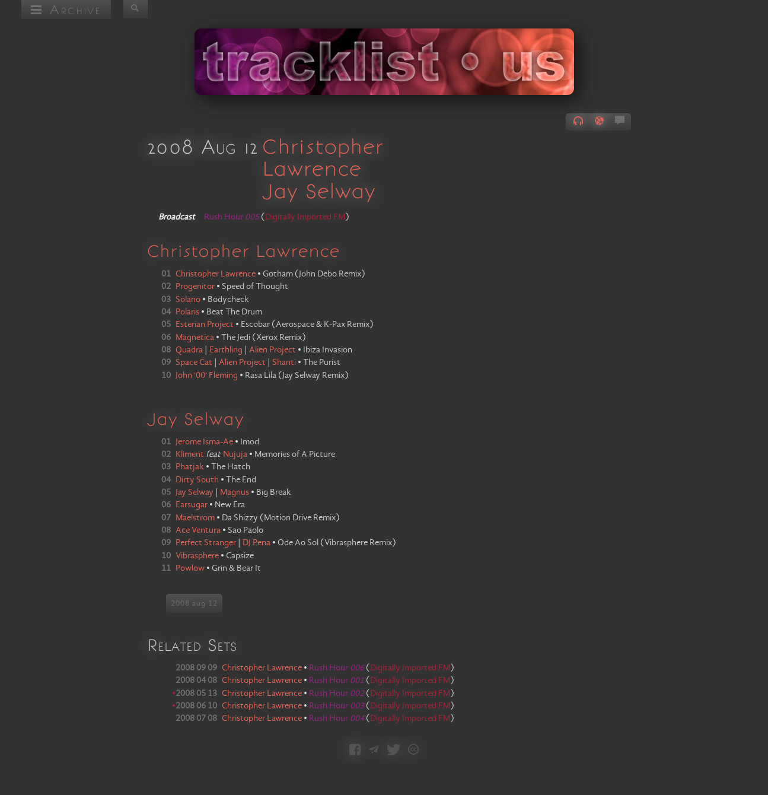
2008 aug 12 (194, 603)
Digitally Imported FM (305, 217)
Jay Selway (318, 190)
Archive (66, 9)
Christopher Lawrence (322, 157)
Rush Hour (336, 668)
